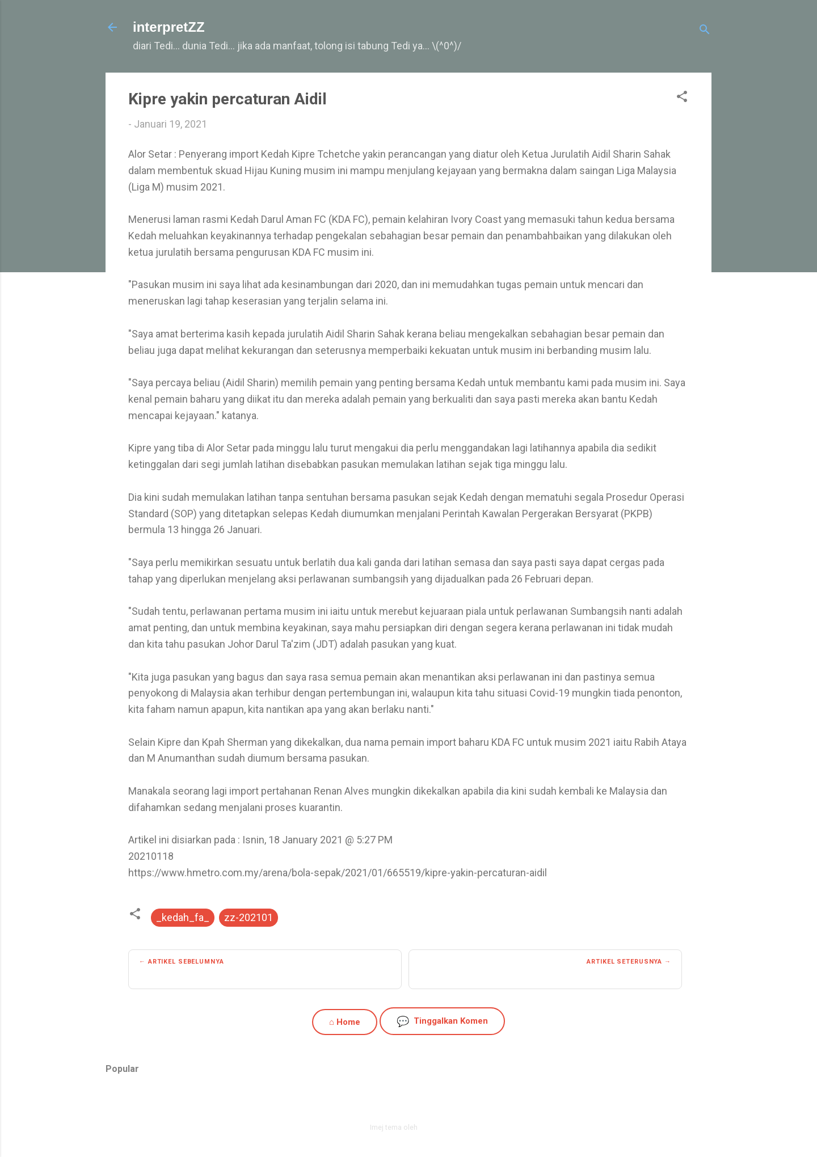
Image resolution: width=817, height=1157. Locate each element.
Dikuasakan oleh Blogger (408, 1103)
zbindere (433, 1127)
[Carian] (704, 31)
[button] (682, 98)
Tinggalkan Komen (442, 1021)
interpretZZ (169, 27)
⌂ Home (344, 1022)
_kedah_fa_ (182, 917)
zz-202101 (248, 917)
